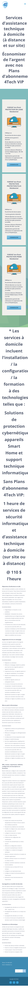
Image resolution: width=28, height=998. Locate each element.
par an (10, 133)
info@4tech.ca (8, 964)
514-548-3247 (9, 962)
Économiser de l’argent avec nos (14, 59)
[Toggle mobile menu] (25, 4)
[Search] (24, 970)
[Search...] (19, 970)
